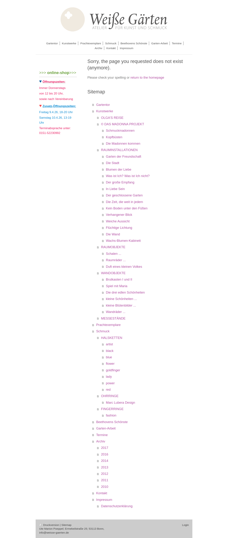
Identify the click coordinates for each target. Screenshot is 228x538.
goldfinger (113, 370)
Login (185, 524)
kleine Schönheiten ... (121, 299)
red (108, 389)
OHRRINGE (109, 396)
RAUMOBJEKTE (113, 247)
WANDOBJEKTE (113, 273)
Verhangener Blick (119, 215)
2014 (104, 461)
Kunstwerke (104, 111)
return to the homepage (147, 77)
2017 (104, 448)
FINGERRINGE (112, 409)
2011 (104, 480)
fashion (111, 415)
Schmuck (103, 331)
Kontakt (101, 493)
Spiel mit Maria (116, 286)
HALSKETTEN (111, 338)
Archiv (100, 441)
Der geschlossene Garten (124, 195)
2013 (104, 467)
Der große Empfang (120, 182)
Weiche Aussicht (118, 221)
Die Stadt (112, 163)
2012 (104, 474)
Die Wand (113, 234)
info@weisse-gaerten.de (54, 532)
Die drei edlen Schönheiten (125, 292)
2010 (104, 487)
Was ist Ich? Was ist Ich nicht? (128, 176)
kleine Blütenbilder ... (121, 305)
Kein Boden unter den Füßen (127, 208)
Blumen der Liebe (118, 169)
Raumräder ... (116, 260)
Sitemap (66, 524)
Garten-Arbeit (106, 428)
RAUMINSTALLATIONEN (119, 150)
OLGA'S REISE (112, 118)
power (110, 383)
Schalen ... (113, 253)
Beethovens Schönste (112, 422)
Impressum (104, 500)
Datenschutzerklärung (117, 506)
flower (110, 363)
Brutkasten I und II (119, 279)
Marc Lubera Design (120, 402)
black (109, 351)
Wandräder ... (116, 312)
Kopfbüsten (114, 137)
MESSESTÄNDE (113, 318)
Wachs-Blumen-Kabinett (123, 240)
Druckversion (49, 524)
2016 (104, 454)
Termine (102, 435)
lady (109, 376)
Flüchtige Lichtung (119, 228)
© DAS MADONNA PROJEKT (122, 124)
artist (109, 344)
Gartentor (103, 105)
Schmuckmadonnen (120, 130)
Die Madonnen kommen (123, 143)
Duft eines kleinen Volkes (124, 266)
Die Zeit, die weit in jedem (124, 202)
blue (109, 357)
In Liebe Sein (115, 189)
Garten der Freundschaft (123, 156)
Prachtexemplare (108, 325)
